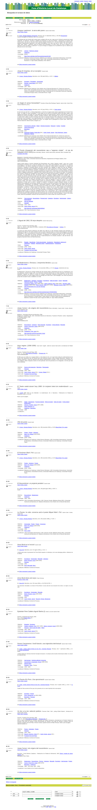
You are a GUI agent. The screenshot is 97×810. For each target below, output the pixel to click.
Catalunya (26, 52)
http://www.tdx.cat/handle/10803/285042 (34, 208)
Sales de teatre (54, 280)
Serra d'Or (21, 550)
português (76, 1)
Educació (53, 125)
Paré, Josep (27, 530)
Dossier (56, 268)
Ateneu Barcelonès (29, 127)
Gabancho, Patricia (29, 133)
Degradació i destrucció (60, 242)
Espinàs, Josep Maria (29, 83)
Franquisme (58, 243)
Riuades (26, 242)
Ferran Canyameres (24, 650)
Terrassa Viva (42, 719)
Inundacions (50, 242)
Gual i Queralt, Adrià (41, 285)
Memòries (39, 367)
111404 (21, 393)
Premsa (41, 761)
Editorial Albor (27, 663)
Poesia (36, 282)
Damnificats (32, 242)
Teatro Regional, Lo (29, 406)
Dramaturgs (31, 401)
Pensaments (64, 35)
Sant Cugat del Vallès (35, 627)
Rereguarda (45, 367)
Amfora (61, 227)
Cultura (58, 125)
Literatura (50, 198)
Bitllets (56, 76)
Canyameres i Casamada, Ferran (32, 662)
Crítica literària (56, 324)
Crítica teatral (66, 401)
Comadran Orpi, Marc (22, 153)
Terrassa (26, 245)
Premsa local (43, 198)
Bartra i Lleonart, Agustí (50, 626)
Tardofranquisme (49, 243)
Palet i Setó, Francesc (22, 714)
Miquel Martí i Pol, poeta (61, 427)
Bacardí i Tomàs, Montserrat (43, 599)
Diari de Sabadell (28, 201)
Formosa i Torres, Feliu (22, 579)
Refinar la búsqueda (34, 22)
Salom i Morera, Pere (49, 283)
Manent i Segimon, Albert (30, 734)
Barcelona (26, 129)
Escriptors (26, 81)
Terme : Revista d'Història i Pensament (28, 35)
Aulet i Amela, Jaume (22, 32)
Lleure (60, 280)
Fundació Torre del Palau (30, 250)
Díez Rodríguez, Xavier (61, 132)
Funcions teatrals (39, 401)
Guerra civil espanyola (30, 367)
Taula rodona (58, 109)
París (31, 665)
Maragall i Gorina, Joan (60, 285)
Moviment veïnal (40, 243)
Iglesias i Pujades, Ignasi (30, 404)
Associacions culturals (30, 125)
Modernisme (27, 280)
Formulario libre (87, 785)
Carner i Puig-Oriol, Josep (30, 326)
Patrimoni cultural (33, 51)
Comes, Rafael (42, 372)
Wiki (55, 806)
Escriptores (46, 280)
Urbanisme (27, 243)
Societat (63, 125)
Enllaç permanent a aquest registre (27, 64)
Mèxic (42, 627)
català (90, 1)
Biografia (65, 280)
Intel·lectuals (63, 198)
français (86, 1)
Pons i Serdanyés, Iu (29, 695)
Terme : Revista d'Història (25, 268)
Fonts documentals (41, 242)
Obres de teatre (49, 401)
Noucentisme (36, 198)
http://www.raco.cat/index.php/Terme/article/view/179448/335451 (40, 292)
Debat (38, 125)
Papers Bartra (27, 618)
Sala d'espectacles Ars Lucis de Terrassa (34, 286)
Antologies (31, 729)
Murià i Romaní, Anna (29, 560)
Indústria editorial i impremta (39, 660)
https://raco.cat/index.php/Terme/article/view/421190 (37, 56)
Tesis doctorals (28, 198)
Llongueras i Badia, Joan (30, 283)
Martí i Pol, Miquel (28, 434)
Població (33, 243)
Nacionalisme (27, 199)
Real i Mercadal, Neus (30, 565)
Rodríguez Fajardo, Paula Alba (32, 132)
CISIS (47, 806)
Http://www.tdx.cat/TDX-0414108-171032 (34, 333)
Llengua (26, 51)
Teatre (25, 401)
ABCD (50, 806)
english (81, 1)
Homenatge (40, 81)
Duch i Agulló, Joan (21, 348)
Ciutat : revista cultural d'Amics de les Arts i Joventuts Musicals (35, 648)
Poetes (40, 282)
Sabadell (26, 203)
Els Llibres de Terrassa (52, 227)
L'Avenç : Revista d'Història (25, 76)
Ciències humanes (45, 125)
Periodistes (33, 81)
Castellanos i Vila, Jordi (30, 331)
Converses (43, 524)
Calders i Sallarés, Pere (30, 626)
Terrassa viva (42, 353)
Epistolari (26, 624)
